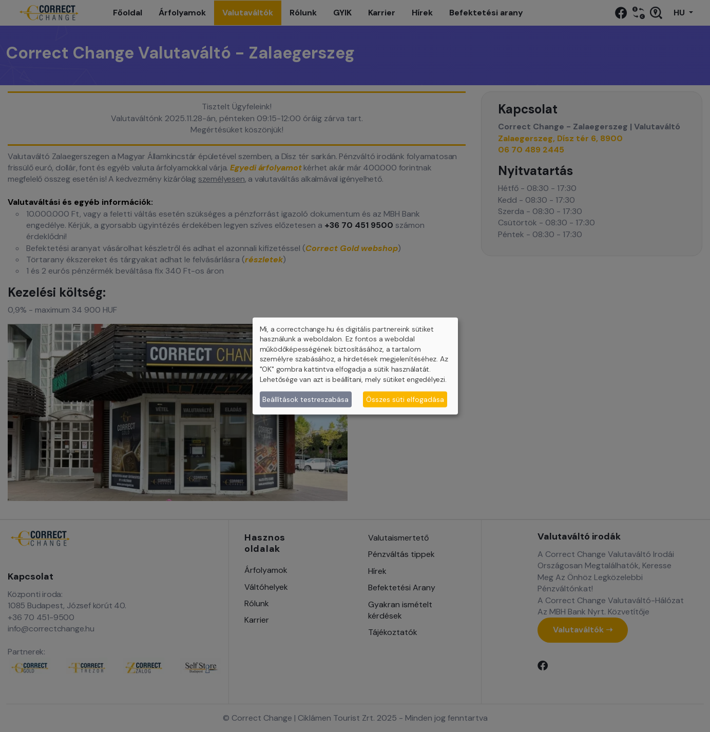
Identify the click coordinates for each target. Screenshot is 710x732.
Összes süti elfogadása (405, 398)
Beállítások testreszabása (305, 398)
